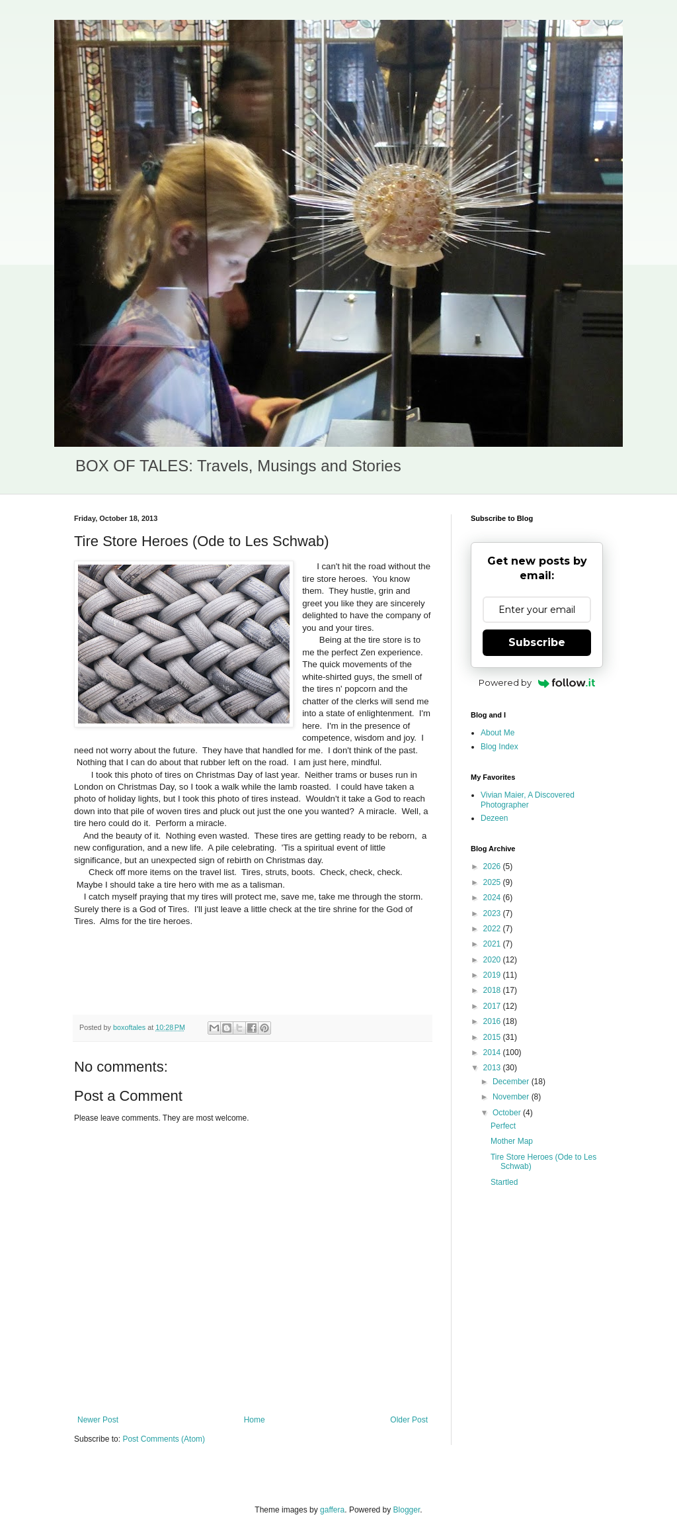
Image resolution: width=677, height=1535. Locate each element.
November (512, 1096)
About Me (497, 732)
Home (254, 1419)
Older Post (409, 1419)
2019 (493, 975)
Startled (504, 1182)
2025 (493, 882)
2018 (493, 990)
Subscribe (536, 642)
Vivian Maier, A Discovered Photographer (528, 799)
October (508, 1112)
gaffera (332, 1509)
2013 (493, 1067)
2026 (493, 866)
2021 (493, 944)
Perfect (503, 1126)
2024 (493, 897)
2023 (493, 913)
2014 (493, 1052)
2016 (493, 1021)
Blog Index (499, 746)
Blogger (406, 1509)
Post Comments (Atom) (163, 1439)
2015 (493, 1037)
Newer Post (97, 1419)
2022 (493, 928)
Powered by (537, 682)
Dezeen (494, 818)
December (512, 1081)
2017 (493, 1006)
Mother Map (512, 1141)
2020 (493, 959)
